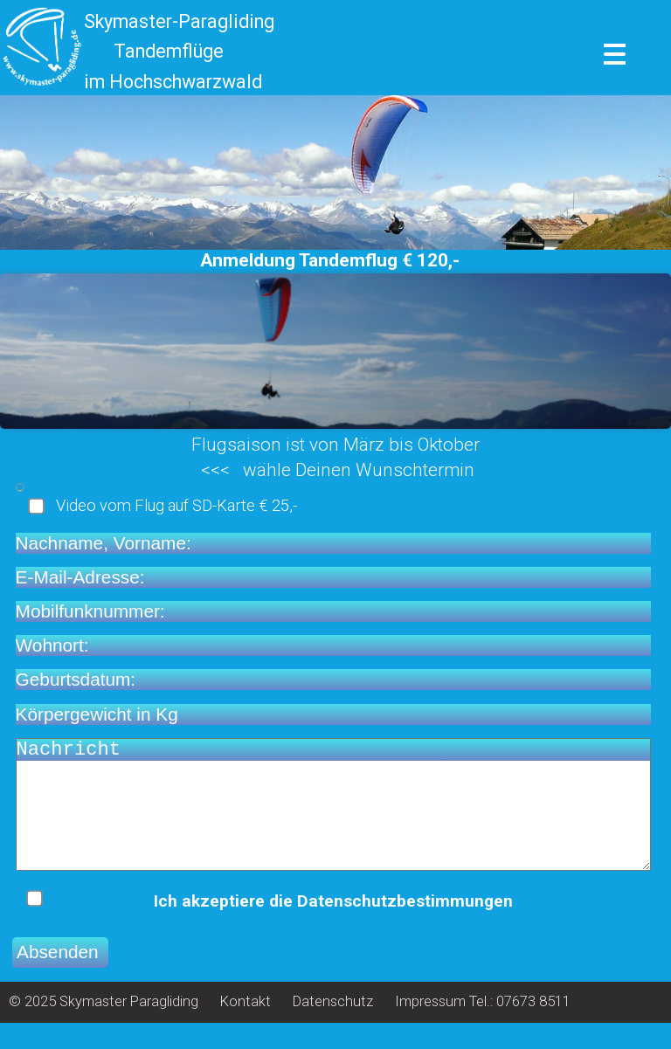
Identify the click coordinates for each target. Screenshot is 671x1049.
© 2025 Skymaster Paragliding (103, 1027)
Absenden (60, 978)
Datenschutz (333, 1027)
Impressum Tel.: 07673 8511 (483, 1027)
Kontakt (245, 1027)
